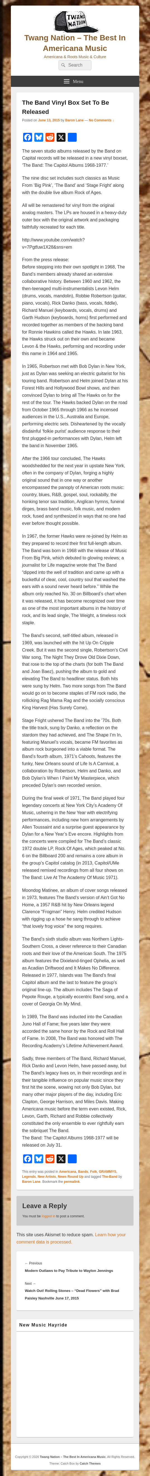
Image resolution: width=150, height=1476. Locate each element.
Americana (67, 1172)
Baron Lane (74, 120)
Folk (93, 1172)
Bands (83, 1172)
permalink (72, 1182)
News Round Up (70, 1177)
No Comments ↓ (101, 120)
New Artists (47, 1177)
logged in (48, 1216)
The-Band (109, 1177)
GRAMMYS (107, 1172)
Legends (29, 1177)
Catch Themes (90, 1463)
